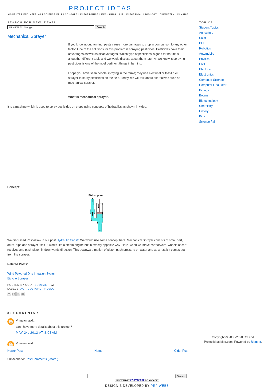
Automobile (206, 53)
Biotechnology (208, 100)
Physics (204, 58)
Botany (204, 95)
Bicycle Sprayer (18, 278)
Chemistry (206, 105)
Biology (204, 90)
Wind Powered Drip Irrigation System (31, 273)
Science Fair (207, 121)
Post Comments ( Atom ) (42, 359)
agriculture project (38, 288)
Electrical (205, 69)
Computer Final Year (212, 85)
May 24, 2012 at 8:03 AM (36, 332)
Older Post (181, 350)
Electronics (206, 74)
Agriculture (206, 32)
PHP (202, 43)
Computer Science (211, 79)
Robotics (205, 48)
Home (99, 350)
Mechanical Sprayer (26, 36)
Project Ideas (100, 8)
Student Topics (209, 27)
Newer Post (15, 350)
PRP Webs (160, 385)
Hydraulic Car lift (68, 240)
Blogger (256, 341)
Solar (202, 38)
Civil (202, 64)
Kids (202, 116)
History (204, 111)
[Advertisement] (37, 68)
